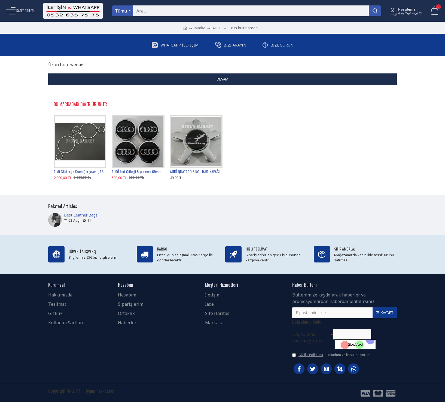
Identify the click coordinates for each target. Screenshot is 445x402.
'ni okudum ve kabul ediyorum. (331, 354)
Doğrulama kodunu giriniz (307, 337)
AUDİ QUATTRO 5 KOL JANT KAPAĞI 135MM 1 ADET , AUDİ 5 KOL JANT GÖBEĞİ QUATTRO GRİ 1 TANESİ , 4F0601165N (196, 171)
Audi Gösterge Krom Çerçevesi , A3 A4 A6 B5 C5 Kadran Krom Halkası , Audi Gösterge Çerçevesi (80, 171)
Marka (199, 27)
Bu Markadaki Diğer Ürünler (80, 104)
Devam (222, 79)
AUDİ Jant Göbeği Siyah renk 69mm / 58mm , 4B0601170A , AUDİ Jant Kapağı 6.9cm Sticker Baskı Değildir (138, 171)
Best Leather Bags (80, 215)
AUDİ (217, 27)
